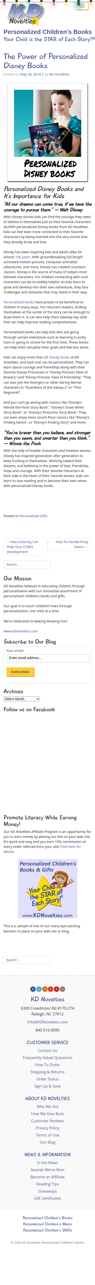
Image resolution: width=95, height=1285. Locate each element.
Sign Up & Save (47, 1086)
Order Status (47, 1079)
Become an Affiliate (47, 1177)
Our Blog (47, 1142)
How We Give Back (47, 1113)
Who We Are (48, 1106)
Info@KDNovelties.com (47, 1022)
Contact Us (47, 1050)
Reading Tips (47, 1184)
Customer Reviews (47, 1120)
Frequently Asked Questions (47, 1057)
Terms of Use (47, 1135)
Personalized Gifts (33, 516)
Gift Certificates (47, 1198)
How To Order (47, 1064)
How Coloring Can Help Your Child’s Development (22, 547)
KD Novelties (59, 74)
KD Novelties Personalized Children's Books (53, 1242)
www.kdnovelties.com (21, 631)
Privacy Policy (48, 1128)
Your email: (15, 651)
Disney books (59, 357)
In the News (47, 1162)
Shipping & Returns (47, 1072)
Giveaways (47, 1191)
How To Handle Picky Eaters (72, 544)
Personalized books (19, 302)
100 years (22, 257)
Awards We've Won (47, 1169)
